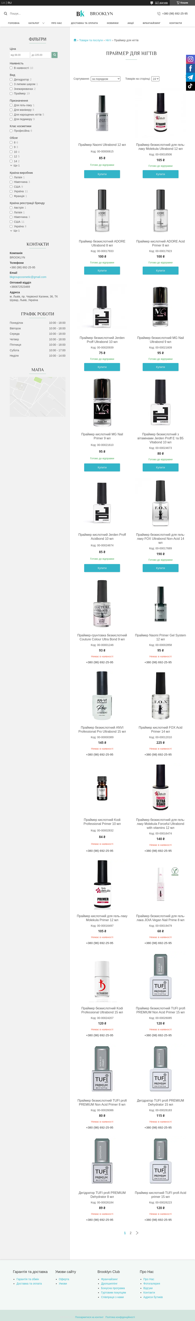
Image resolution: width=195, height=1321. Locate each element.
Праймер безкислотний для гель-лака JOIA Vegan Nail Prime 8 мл (160, 918)
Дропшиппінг (109, 1283)
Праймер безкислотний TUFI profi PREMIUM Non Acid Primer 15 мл (160, 1010)
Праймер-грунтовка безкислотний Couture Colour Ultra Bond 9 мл (102, 637)
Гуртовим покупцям (113, 1292)
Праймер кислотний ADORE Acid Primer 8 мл (160, 243)
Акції (131, 23)
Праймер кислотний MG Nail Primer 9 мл (102, 436)
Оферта (64, 1279)
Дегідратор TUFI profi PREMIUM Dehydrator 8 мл (102, 1194)
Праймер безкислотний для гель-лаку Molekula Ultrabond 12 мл (160, 146)
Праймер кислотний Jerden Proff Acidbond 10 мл (102, 536)
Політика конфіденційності (120, 1317)
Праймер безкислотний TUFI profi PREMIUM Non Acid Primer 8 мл (102, 1102)
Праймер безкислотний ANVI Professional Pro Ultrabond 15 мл (102, 729)
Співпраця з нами (112, 1297)
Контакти (176, 23)
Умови (63, 1283)
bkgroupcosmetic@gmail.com (28, 277)
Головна (14, 23)
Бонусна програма (113, 1288)
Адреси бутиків (153, 1297)
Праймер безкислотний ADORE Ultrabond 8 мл (102, 243)
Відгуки (148, 1288)
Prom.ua (116, 1313)
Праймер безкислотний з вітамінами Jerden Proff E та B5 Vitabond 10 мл (160, 438)
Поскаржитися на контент (89, 1317)
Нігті (108, 40)
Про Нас (148, 1279)
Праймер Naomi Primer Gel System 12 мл (160, 637)
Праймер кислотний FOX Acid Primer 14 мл (160, 729)
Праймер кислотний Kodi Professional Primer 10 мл (102, 821)
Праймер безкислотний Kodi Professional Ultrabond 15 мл (102, 1010)
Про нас (56, 23)
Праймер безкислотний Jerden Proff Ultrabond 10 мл (102, 339)
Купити (102, 174)
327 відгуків (161, 2)
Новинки (112, 23)
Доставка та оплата (84, 23)
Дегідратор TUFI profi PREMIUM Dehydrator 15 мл (160, 1102)
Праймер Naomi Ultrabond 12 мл (102, 144)
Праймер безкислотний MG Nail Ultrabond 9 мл (160, 339)
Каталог (33, 23)
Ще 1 (17, 165)
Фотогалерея (151, 1283)
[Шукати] (5, 13)
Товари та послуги (91, 40)
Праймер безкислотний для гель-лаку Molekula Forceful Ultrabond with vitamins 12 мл (160, 823)
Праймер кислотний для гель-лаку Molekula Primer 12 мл (102, 918)
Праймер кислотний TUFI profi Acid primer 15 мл (160, 1194)
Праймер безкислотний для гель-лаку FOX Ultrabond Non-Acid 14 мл (160, 538)
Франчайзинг (152, 23)
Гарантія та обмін (28, 1279)
